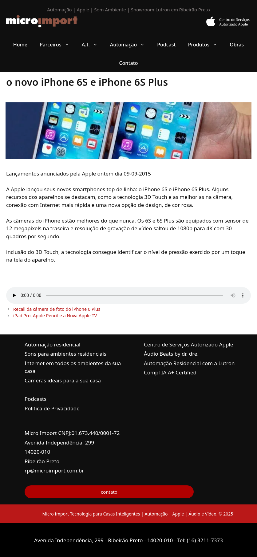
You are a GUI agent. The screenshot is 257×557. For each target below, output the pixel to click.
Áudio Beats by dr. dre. (171, 353)
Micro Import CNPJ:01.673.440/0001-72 (72, 433)
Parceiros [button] (58, 44)
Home (20, 44)
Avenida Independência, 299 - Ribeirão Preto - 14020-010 (104, 540)
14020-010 (37, 451)
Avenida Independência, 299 (59, 442)
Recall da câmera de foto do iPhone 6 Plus (56, 309)
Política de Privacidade (52, 408)
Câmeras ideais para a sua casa (63, 380)
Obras (237, 44)
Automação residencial (52, 344)
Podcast (166, 44)
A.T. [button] (93, 44)
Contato (128, 63)
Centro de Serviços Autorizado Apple (188, 344)
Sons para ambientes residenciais (65, 353)
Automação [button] (130, 44)
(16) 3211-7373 (205, 540)
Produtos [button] (206, 44)
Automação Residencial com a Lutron (189, 363)
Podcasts (35, 398)
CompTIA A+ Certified (170, 372)
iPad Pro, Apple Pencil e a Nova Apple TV (55, 315)
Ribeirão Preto (42, 461)
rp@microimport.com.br (54, 470)
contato (109, 492)
